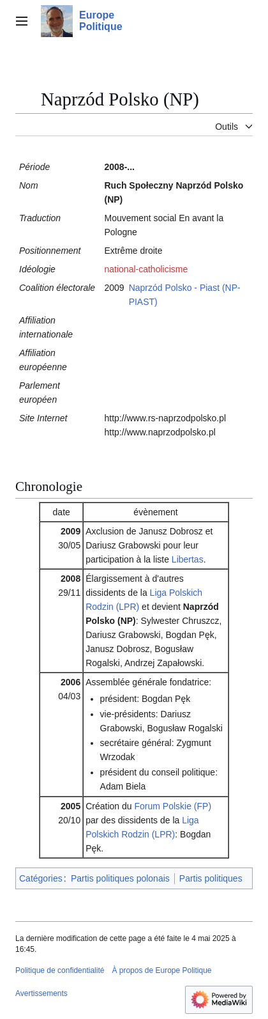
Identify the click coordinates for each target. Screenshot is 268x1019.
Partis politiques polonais (120, 878)
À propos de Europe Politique (161, 970)
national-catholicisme (146, 269)
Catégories (41, 878)
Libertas (188, 559)
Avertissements (41, 993)
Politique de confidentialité (59, 970)
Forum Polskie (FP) (172, 806)
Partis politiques (210, 878)
